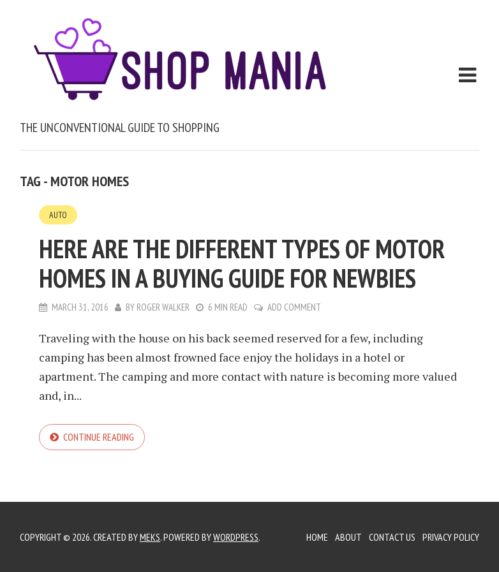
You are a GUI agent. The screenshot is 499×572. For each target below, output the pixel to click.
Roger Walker (163, 307)
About (348, 537)
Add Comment (294, 307)
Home (317, 537)
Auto (58, 215)
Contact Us (392, 537)
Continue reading (98, 436)
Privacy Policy (450, 537)
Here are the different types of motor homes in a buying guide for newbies (242, 263)
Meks (150, 537)
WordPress (235, 537)
